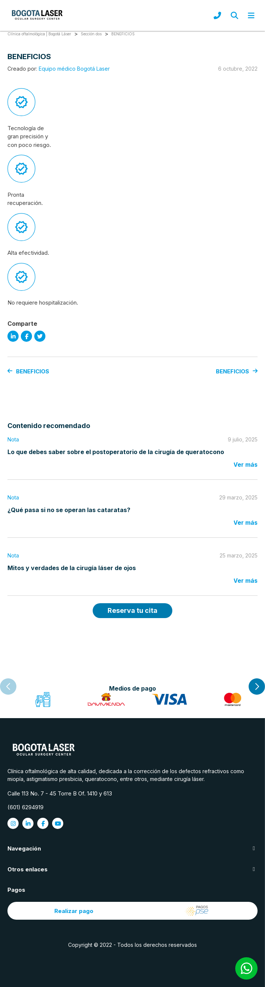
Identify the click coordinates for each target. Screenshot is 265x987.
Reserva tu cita (132, 610)
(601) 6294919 (25, 807)
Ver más (245, 464)
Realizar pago (132, 911)
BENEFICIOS (28, 371)
